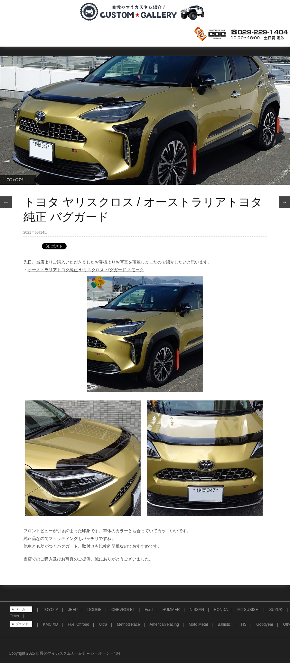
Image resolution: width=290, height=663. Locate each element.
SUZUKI (276, 609)
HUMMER (171, 609)
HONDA (221, 609)
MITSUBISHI (248, 609)
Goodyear (264, 624)
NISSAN (197, 609)
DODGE (95, 609)
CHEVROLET (123, 609)
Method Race (128, 624)
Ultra (103, 624)
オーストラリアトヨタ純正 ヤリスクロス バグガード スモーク (86, 269)
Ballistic (224, 624)
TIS (243, 624)
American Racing (164, 624)
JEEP (73, 609)
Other (14, 616)
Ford (149, 609)
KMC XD (50, 624)
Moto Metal (198, 624)
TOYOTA (15, 179)
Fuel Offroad (78, 624)
